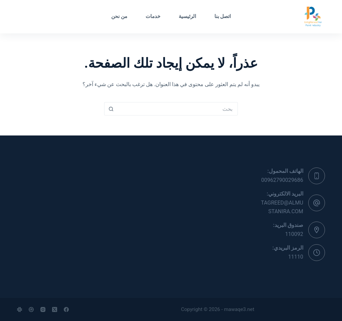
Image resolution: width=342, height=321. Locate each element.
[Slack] (19, 309)
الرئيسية (187, 16)
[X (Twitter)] (54, 309)
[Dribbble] (31, 309)
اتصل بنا (222, 16)
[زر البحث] (111, 108)
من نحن (119, 16)
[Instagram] (42, 309)
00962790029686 (282, 180)
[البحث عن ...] (178, 108)
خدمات (153, 16)
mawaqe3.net (239, 309)
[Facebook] (66, 309)
